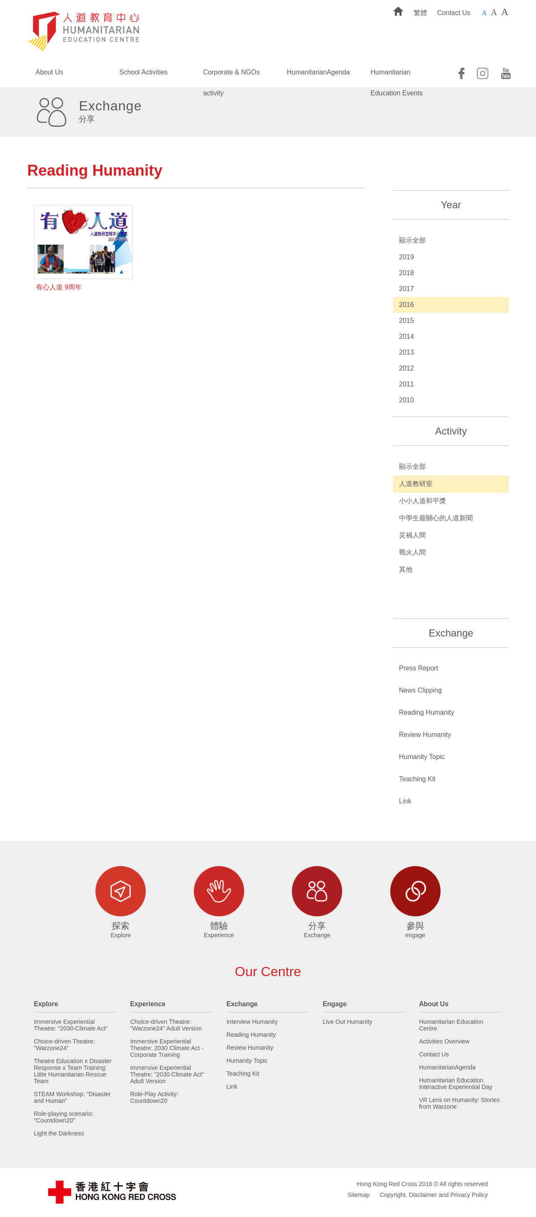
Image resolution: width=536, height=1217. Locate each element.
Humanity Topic (422, 756)
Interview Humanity (252, 1021)
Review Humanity (425, 734)
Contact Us (453, 12)
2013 (406, 352)
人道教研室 (416, 483)
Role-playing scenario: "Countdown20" (63, 1117)
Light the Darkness (59, 1133)
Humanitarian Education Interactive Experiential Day (455, 1083)
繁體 (420, 12)
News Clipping (420, 690)
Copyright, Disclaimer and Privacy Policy (434, 1194)
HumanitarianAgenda (318, 72)
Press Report (418, 668)
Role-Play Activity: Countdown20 (154, 1097)
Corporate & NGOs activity (231, 76)
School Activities (143, 72)
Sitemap (359, 1194)
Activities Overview (444, 1041)
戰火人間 (412, 552)
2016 (406, 304)
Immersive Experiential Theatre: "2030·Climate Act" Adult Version (167, 1074)
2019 (406, 257)
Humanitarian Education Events (397, 76)
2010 (406, 400)
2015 (406, 320)
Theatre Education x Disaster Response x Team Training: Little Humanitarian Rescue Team (73, 1071)
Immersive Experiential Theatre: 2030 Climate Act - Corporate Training (167, 1048)
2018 (406, 272)
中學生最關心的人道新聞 (436, 518)
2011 (406, 384)
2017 (406, 288)
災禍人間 (412, 535)
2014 (406, 336)
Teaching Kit (417, 778)
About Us (49, 72)
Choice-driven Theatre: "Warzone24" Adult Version (166, 1025)
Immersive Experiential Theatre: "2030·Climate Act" (71, 1025)
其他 (405, 569)
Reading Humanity (426, 712)
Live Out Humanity (347, 1021)
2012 (406, 368)
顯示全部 (412, 240)
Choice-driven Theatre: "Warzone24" (64, 1044)
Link (405, 801)
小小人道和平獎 (422, 500)
